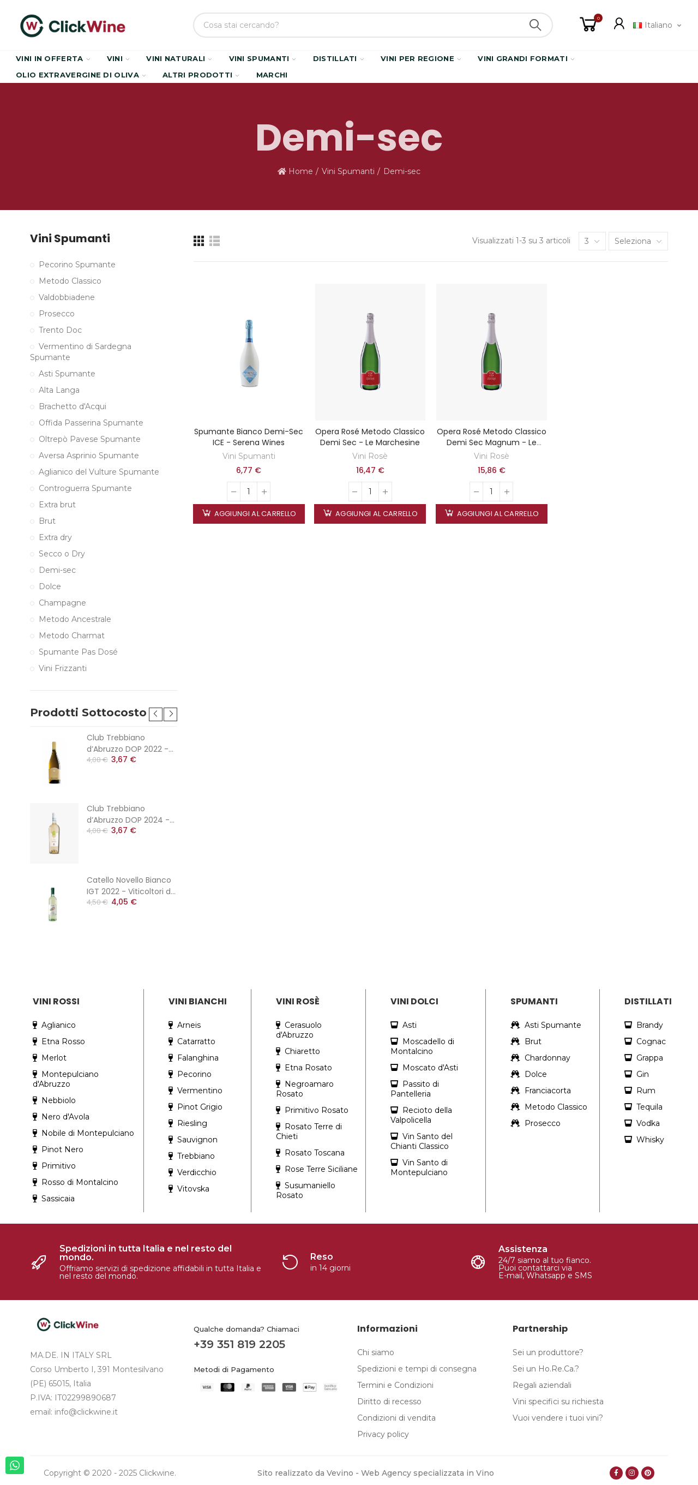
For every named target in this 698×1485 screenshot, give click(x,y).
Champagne (62, 603)
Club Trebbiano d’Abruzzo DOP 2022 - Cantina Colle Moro (128, 743)
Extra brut (57, 505)
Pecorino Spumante (77, 265)
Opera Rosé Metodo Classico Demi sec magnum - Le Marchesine (491, 442)
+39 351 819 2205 (239, 1344)
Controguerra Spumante (85, 488)
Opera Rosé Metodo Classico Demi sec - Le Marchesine (370, 437)
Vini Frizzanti (63, 668)
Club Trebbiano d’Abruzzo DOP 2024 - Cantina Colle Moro (128, 814)
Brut (47, 521)
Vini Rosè (370, 456)
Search (535, 25)
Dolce (50, 586)
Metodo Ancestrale (75, 619)
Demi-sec (57, 570)
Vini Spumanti (248, 456)
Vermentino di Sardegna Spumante (80, 352)
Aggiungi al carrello (254, 513)
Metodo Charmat (72, 635)
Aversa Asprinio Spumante (89, 455)
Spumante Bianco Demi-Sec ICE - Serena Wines (248, 437)
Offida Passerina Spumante (91, 423)
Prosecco (57, 314)
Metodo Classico (70, 281)
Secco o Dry (62, 554)
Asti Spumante (67, 374)
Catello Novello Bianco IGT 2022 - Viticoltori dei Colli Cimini (132, 886)
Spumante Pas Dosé (78, 652)
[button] (156, 714)
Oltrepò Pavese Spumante (90, 439)
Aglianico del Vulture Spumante (99, 472)
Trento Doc (60, 330)
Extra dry (55, 537)
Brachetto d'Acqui (72, 406)
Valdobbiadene (67, 297)
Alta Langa (59, 390)
